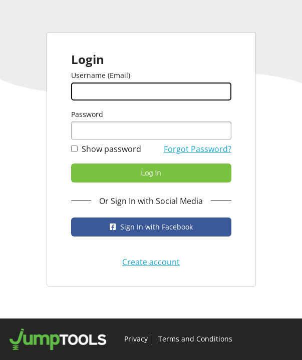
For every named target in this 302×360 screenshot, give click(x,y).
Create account (151, 262)
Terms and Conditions (195, 339)
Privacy (136, 339)
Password (87, 114)
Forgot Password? (197, 149)
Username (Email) (100, 75)
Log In (151, 173)
